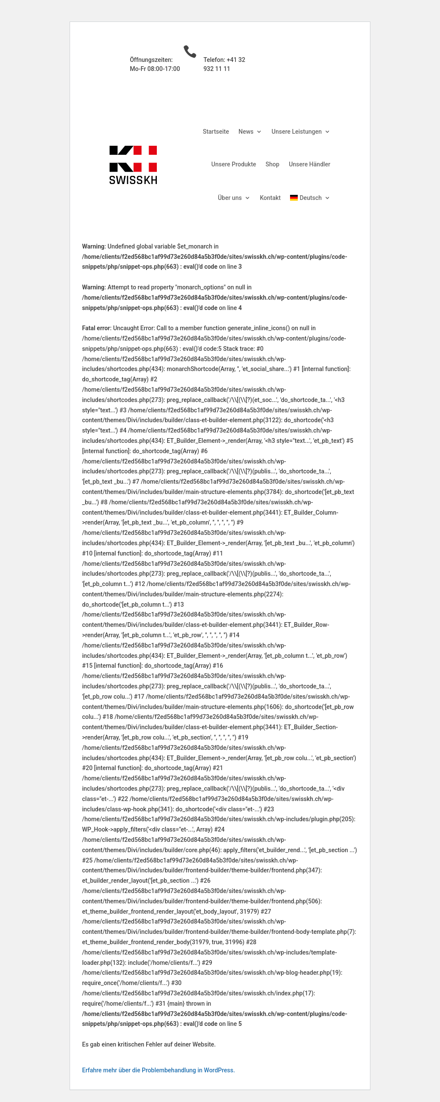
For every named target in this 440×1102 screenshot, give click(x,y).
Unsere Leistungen (297, 131)
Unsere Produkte (233, 164)
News (246, 131)
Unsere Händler (309, 164)
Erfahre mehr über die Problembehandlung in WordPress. (158, 1070)
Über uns (230, 197)
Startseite (216, 131)
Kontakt (270, 197)
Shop (272, 164)
